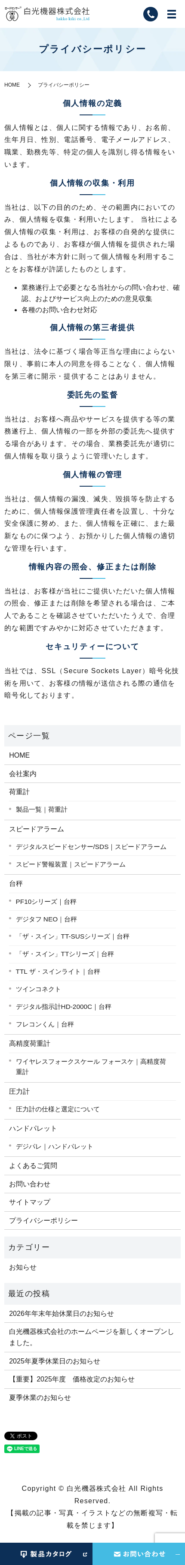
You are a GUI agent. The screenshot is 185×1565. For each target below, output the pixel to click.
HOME (12, 85)
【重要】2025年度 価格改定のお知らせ (72, 1379)
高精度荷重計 (29, 1043)
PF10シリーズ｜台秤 (46, 901)
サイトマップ (29, 1202)
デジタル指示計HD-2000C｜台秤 (64, 1006)
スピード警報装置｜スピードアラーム (71, 864)
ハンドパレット (33, 1128)
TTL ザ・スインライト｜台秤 (58, 971)
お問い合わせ (29, 1184)
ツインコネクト (38, 989)
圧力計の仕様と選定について (58, 1109)
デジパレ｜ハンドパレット (54, 1146)
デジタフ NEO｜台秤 (46, 919)
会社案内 (23, 773)
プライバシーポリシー (43, 1220)
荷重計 (19, 791)
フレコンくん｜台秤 (45, 1024)
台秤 (16, 883)
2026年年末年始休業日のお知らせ (61, 1313)
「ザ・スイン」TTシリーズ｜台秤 (65, 953)
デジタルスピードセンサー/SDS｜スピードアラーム (91, 846)
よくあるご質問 (33, 1165)
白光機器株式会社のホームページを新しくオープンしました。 (91, 1337)
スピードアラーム (36, 829)
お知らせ (23, 1267)
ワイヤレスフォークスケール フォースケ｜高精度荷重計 (91, 1067)
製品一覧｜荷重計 (42, 809)
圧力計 (19, 1091)
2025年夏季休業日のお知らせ (54, 1361)
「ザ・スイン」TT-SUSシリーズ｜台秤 (73, 936)
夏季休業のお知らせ (40, 1397)
